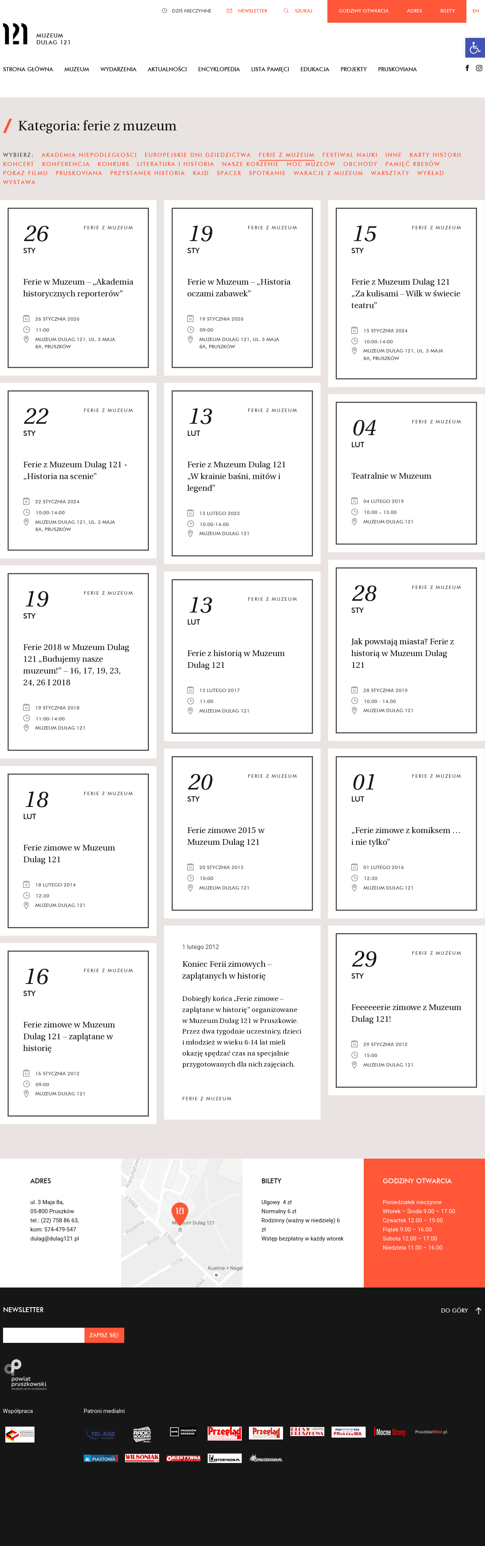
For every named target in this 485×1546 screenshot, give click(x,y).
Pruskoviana (397, 69)
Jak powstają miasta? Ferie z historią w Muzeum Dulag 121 (402, 654)
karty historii (436, 154)
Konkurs (114, 164)
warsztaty (390, 173)
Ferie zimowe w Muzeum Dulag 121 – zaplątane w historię (69, 1037)
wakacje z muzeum (328, 173)
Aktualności (167, 69)
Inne (393, 154)
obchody (360, 164)
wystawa (19, 182)
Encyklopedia (219, 69)
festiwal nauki (350, 154)
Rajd (201, 173)
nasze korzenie (250, 164)
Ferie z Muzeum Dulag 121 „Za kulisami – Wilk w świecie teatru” (405, 294)
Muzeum (76, 69)
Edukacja (314, 69)
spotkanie (267, 173)
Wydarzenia (118, 69)
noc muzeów (311, 164)
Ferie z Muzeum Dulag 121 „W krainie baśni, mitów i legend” (236, 477)
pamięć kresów (412, 164)
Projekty (354, 69)
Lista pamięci (270, 69)
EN (475, 11)
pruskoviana (79, 173)
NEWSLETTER (252, 11)
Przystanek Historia (147, 173)
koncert (18, 164)
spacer (229, 173)
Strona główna (28, 69)
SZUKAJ (303, 11)
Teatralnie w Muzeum (391, 476)
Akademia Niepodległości (89, 154)
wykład (430, 173)
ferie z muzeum (108, 227)
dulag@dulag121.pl (54, 1238)
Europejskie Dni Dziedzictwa (198, 154)
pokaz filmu (25, 173)
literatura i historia (175, 164)
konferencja (66, 164)
